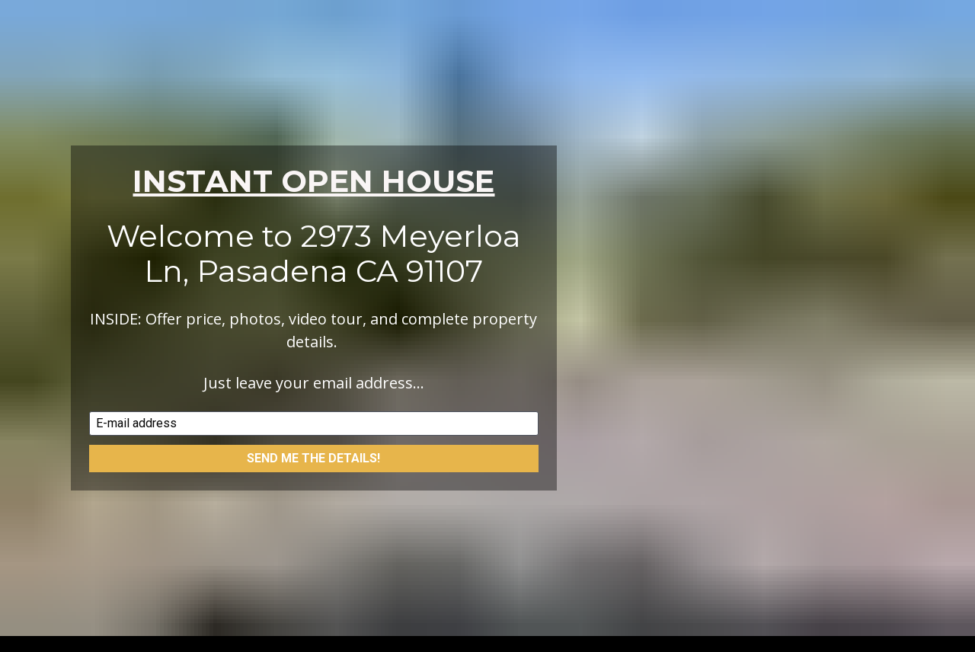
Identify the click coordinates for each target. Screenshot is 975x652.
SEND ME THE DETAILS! (313, 443)
